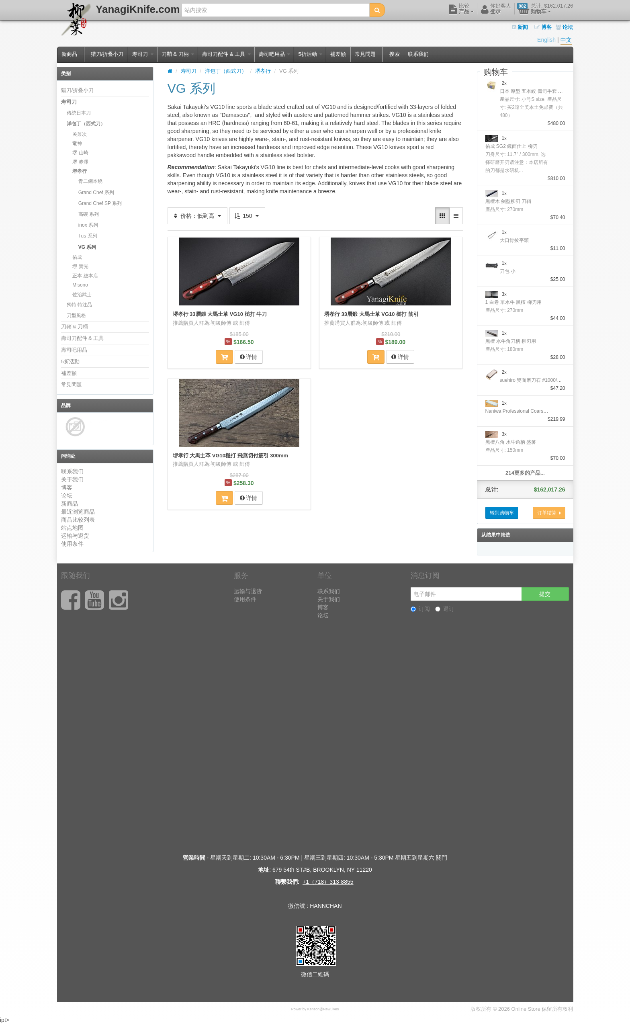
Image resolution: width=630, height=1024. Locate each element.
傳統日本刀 (79, 113)
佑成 (77, 257)
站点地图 (72, 527)
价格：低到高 (197, 216)
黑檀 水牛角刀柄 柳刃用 (510, 341)
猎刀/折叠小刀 (107, 54)
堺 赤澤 (80, 162)
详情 (249, 357)
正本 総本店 (85, 276)
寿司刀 (142, 54)
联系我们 (418, 54)
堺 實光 (80, 266)
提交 (544, 594)
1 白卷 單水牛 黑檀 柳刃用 (513, 302)
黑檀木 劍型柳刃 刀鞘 (508, 201)
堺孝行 (79, 171)
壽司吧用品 (274, 54)
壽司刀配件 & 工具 (226, 54)
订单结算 (549, 513)
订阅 (420, 609)
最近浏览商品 (78, 511)
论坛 (564, 27)
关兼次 (79, 134)
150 (247, 216)
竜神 (77, 143)
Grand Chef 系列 (96, 192)
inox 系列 (88, 225)
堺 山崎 (80, 153)
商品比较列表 (78, 519)
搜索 (394, 54)
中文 (566, 40)
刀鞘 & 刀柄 (178, 54)
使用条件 (72, 544)
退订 (444, 609)
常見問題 (365, 54)
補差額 (338, 54)
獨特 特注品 (79, 304)
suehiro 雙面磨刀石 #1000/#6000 (535, 380)
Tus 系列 (87, 236)
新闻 (520, 27)
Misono (80, 285)
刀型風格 (76, 315)
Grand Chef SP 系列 (100, 203)
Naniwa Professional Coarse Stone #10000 (531, 411)
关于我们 (72, 479)
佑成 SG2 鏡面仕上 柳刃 (511, 146)
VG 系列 (87, 247)
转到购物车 (502, 513)
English (546, 40)
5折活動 (310, 54)
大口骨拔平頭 (514, 240)
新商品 (69, 54)
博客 (543, 27)
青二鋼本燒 (90, 181)
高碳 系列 (88, 214)
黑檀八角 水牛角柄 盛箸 (510, 442)
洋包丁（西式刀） (86, 124)
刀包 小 (507, 271)
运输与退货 (75, 535)
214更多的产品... (525, 473)
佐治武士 (82, 294)
